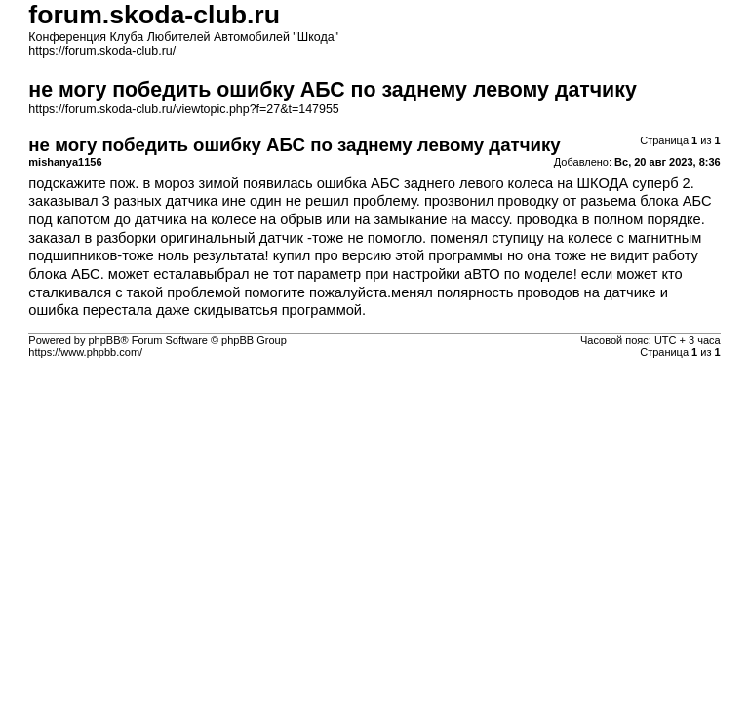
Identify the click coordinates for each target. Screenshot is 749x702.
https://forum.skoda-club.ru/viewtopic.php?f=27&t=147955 (183, 109)
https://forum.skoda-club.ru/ (102, 51)
